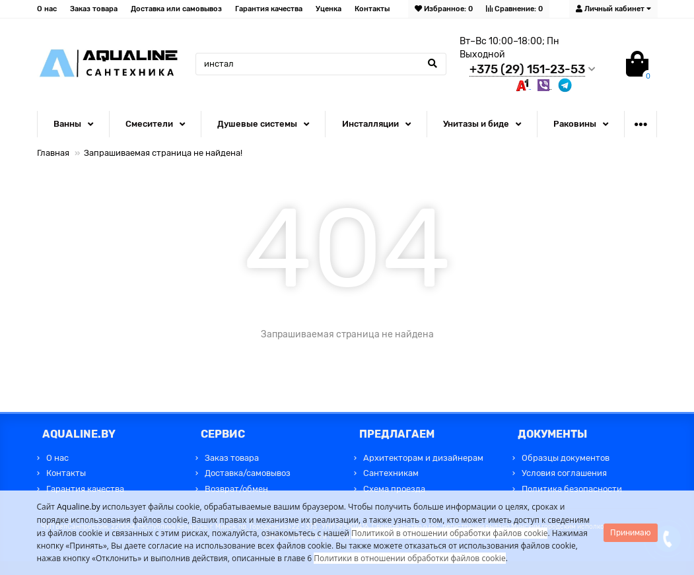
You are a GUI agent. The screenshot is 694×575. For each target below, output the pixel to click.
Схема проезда (394, 489)
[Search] (320, 64)
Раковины (574, 124)
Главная (53, 153)
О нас (47, 9)
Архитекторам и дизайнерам (423, 458)
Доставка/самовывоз (248, 473)
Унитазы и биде (476, 124)
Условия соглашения (564, 473)
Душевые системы (257, 124)
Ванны (67, 124)
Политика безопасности (572, 489)
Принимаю (630, 532)
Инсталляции (370, 124)
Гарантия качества (268, 9)
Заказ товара (94, 9)
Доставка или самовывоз (176, 9)
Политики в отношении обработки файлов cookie (409, 558)
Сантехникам (391, 473)
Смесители (149, 124)
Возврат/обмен (236, 489)
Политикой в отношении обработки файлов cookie (449, 533)
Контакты (372, 9)
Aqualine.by (78, 506)
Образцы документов (565, 458)
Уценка (328, 9)
